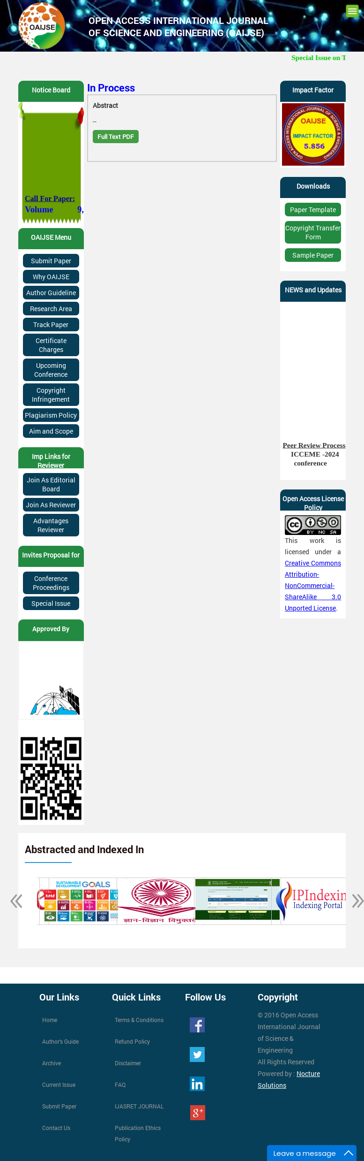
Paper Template (313, 209)
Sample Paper (313, 255)
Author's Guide (60, 1041)
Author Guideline (51, 292)
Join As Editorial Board (51, 484)
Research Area (51, 308)
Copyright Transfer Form (313, 232)
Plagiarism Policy (51, 415)
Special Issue (50, 603)
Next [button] (352, 901)
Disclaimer (128, 1063)
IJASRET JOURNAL (139, 1106)
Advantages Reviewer (50, 525)
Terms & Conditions (139, 1020)
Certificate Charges (51, 345)
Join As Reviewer (51, 504)
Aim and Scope (51, 431)
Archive (51, 1063)
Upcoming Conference (50, 370)
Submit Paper (51, 260)
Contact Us (56, 1127)
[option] (75, 901)
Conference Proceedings (51, 583)
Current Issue (58, 1084)
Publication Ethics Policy (138, 1133)
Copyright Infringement (51, 395)
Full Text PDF (115, 136)
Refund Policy (132, 1041)
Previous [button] (11, 901)
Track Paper (50, 324)
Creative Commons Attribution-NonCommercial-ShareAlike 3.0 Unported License (313, 585)
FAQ (120, 1084)
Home (49, 1020)
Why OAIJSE (51, 276)
